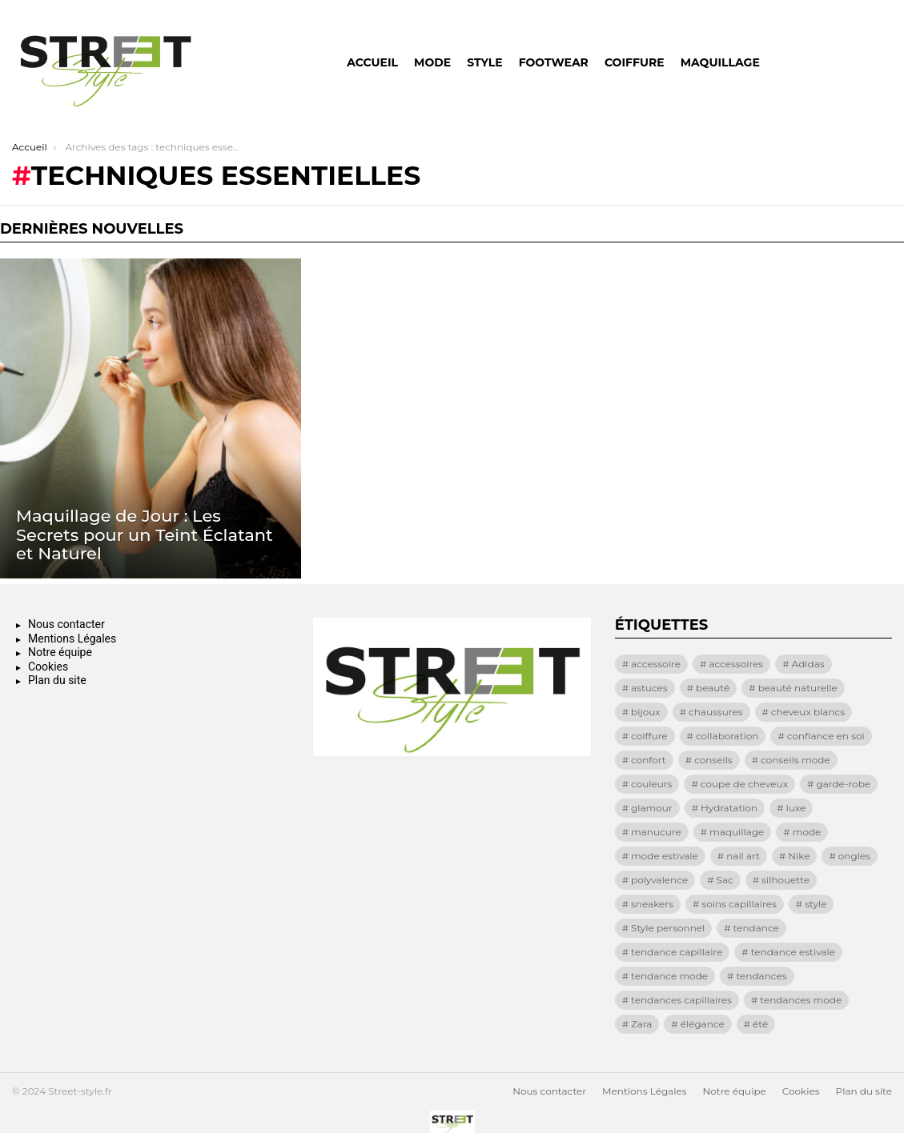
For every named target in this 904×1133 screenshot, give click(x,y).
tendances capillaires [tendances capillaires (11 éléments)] (681, 1000)
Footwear (554, 62)
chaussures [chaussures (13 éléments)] (715, 712)
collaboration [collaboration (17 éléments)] (727, 736)
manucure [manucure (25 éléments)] (656, 832)
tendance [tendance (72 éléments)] (756, 928)
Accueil (372, 62)
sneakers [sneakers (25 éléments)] (652, 904)
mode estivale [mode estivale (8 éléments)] (664, 856)
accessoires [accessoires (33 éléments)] (736, 664)
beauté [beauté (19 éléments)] (712, 688)
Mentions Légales (72, 638)
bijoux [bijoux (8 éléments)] (646, 712)
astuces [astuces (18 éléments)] (649, 688)
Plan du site (57, 680)
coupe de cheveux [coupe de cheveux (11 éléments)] (744, 784)
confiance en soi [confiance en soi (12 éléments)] (826, 736)
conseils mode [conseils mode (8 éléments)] (795, 760)
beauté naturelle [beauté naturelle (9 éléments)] (798, 688)
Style (484, 62)
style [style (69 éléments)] (815, 904)
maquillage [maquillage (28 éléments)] (736, 832)
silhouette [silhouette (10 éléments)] (785, 880)
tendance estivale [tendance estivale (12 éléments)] (793, 952)
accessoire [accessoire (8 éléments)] (656, 664)
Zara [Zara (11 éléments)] (641, 1024)
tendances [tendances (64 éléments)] (761, 976)
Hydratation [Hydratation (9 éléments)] (729, 808)
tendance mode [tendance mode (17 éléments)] (669, 976)
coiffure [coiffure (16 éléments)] (649, 736)
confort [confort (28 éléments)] (648, 760)
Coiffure (635, 62)
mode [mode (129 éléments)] (807, 832)
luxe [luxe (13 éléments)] (795, 808)
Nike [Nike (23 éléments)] (799, 856)
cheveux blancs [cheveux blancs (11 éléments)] (808, 712)
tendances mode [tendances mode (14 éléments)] (801, 1000)
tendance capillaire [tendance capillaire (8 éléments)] (676, 952)
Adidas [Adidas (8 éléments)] (808, 664)
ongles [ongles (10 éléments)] (854, 856)
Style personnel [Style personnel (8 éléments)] (668, 928)
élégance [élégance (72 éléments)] (703, 1024)
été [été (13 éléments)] (760, 1024)
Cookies (48, 666)
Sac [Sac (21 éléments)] (725, 880)
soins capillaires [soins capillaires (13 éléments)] (738, 904)
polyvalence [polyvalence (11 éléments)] (659, 880)
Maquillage (720, 62)
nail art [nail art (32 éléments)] (743, 856)
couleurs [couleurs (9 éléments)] (651, 784)
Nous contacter (66, 624)
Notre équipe (60, 652)
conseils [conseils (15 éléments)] (713, 760)
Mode (432, 62)
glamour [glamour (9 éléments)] (652, 808)
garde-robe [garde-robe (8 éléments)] (843, 784)
